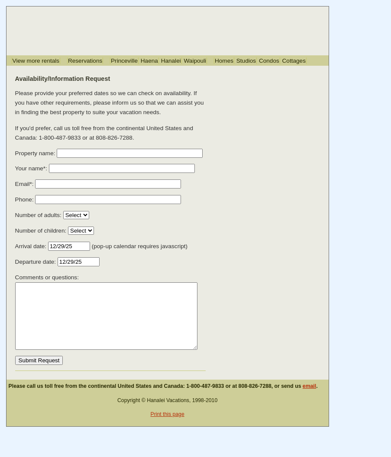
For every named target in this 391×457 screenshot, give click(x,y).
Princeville (124, 61)
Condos (269, 61)
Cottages (294, 61)
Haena (149, 61)
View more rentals (36, 61)
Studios (246, 61)
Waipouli (195, 61)
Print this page (167, 427)
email (309, 399)
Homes (224, 61)
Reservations (85, 61)
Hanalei (171, 61)
